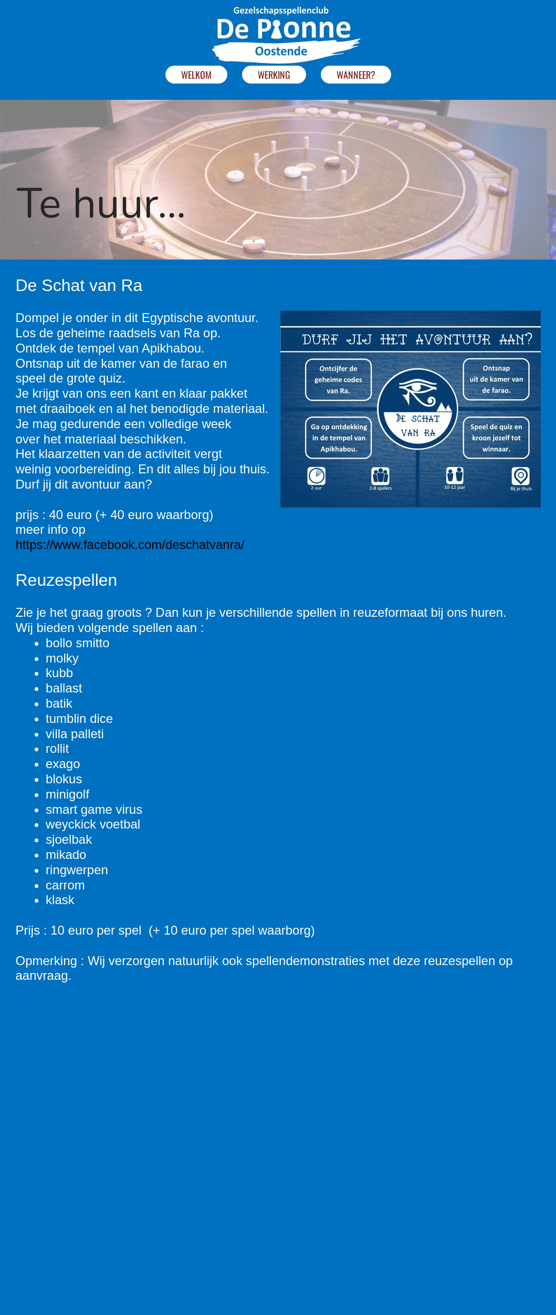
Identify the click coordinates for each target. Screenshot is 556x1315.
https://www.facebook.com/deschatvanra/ (130, 544)
